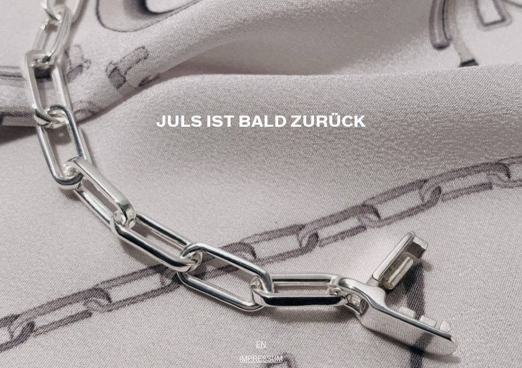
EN (261, 344)
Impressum (261, 359)
